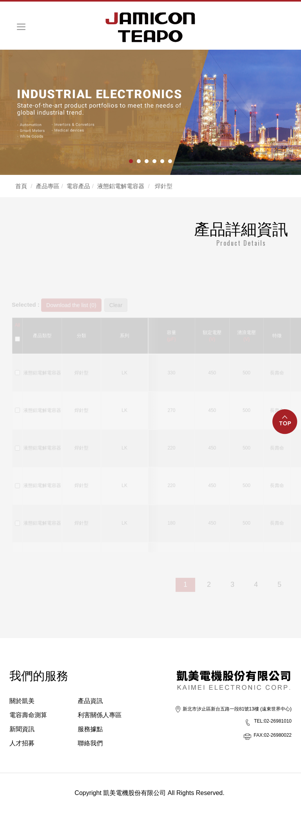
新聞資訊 (21, 729)
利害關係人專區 (99, 715)
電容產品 (78, 186)
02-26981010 (273, 721)
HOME (150, 27)
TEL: (259, 721)
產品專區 (48, 186)
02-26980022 (273, 735)
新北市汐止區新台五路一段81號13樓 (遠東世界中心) (237, 709)
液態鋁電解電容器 (120, 186)
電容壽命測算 (28, 715)
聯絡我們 (90, 743)
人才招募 (21, 743)
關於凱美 (21, 701)
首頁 (21, 186)
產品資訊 (90, 701)
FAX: (259, 735)
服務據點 (90, 729)
